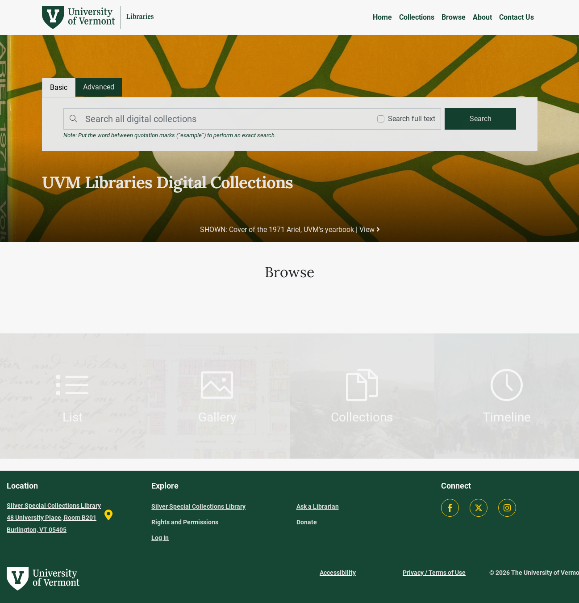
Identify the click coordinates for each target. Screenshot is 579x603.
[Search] (215, 119)
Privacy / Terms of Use (434, 572)
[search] (479, 119)
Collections (416, 17)
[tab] (99, 87)
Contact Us (516, 17)
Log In (160, 537)
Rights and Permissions (184, 522)
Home (382, 17)
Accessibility (338, 572)
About (482, 17)
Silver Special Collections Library (198, 506)
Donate (306, 522)
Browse (454, 17)
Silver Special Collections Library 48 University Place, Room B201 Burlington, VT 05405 (54, 517)
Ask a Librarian (317, 506)
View (369, 229)
